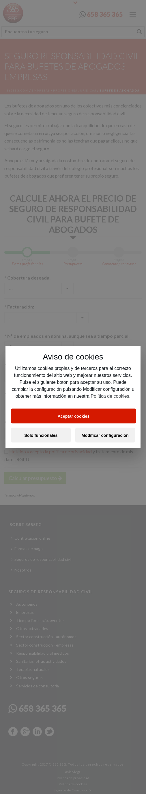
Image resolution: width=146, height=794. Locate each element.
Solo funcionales (40, 435)
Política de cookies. (110, 396)
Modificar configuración (105, 435)
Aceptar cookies (73, 416)
